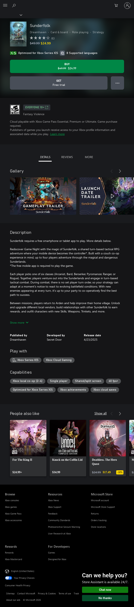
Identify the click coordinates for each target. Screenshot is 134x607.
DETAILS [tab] (45, 157)
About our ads (13, 599)
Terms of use (65, 593)
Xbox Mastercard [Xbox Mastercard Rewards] (13, 559)
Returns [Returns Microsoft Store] (95, 513)
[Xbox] (11, 14)
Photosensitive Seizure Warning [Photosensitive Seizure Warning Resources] (64, 526)
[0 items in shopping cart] (117, 6)
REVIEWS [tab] (67, 157)
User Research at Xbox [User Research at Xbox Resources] (59, 533)
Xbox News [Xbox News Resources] (53, 500)
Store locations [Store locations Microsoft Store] (98, 526)
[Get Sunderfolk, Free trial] (58, 83)
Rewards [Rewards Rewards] (9, 552)
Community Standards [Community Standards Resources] (59, 520)
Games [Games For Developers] (51, 552)
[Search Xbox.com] (14, 5)
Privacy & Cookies (47, 593)
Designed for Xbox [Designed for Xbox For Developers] (57, 559)
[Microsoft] (67, 3)
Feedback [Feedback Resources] (52, 513)
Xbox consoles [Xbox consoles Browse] (12, 500)
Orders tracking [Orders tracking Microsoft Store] (98, 520)
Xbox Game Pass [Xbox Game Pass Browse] (13, 513)
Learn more (57, 134)
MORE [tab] (89, 157)
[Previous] (111, 171)
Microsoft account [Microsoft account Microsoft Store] (100, 500)
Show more (19, 322)
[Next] (120, 171)
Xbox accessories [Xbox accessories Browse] (13, 520)
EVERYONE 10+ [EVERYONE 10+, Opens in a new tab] (36, 107)
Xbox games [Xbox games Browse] (11, 507)
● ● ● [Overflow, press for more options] (118, 83)
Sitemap (10, 593)
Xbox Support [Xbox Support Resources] (54, 507)
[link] (28, 448)
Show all (100, 413)
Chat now (105, 589)
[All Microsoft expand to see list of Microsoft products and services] (5, 6)
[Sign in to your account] (127, 6)
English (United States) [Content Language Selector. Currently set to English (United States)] (22, 571)
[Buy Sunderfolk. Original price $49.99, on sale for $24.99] (67, 66)
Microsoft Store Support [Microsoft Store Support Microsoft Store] (103, 507)
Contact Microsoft (26, 593)
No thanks (105, 598)
